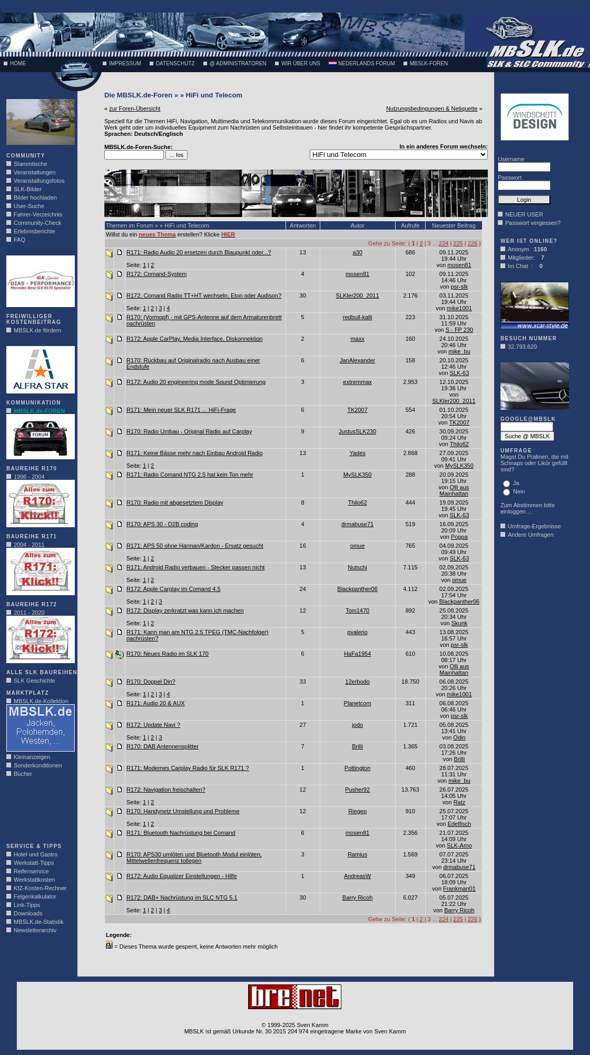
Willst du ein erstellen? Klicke (170, 234)
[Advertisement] (38, 813)
